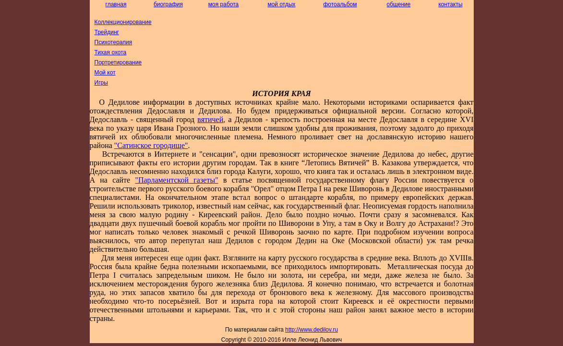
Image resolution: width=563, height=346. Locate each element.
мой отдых (281, 4)
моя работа (223, 4)
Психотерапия (113, 42)
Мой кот (105, 72)
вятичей (210, 119)
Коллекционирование (123, 22)
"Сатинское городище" (151, 145)
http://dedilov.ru (311, 329)
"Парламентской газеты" (176, 180)
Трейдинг (107, 32)
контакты (450, 4)
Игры (101, 82)
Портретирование (118, 62)
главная (116, 4)
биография (168, 4)
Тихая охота (111, 52)
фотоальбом (340, 4)
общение (399, 4)
